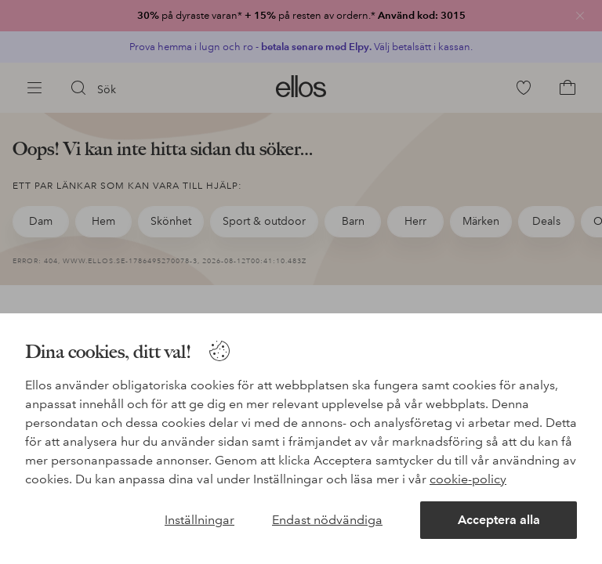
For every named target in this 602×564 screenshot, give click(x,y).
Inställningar (199, 519)
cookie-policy (468, 479)
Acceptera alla (499, 519)
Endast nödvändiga (327, 519)
